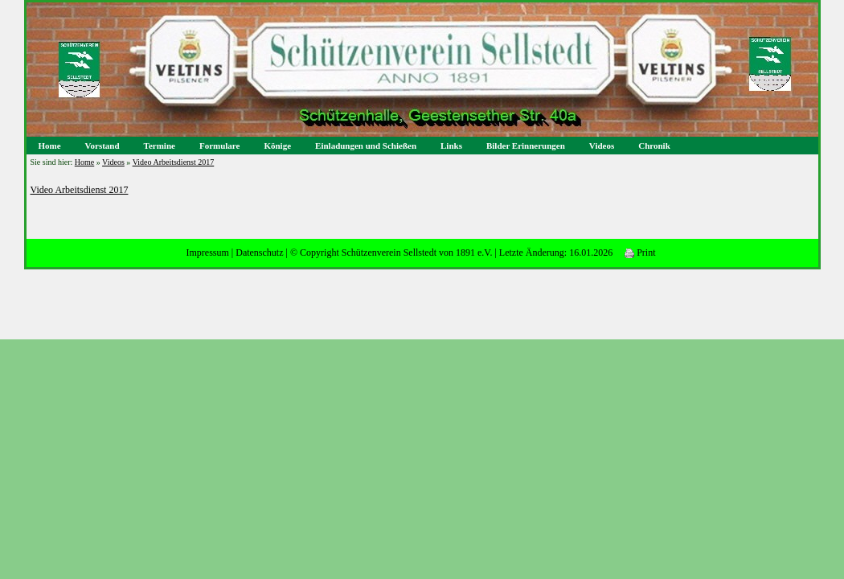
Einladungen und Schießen (365, 145)
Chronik (654, 145)
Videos (601, 145)
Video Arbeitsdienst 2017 (174, 162)
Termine (159, 145)
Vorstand (102, 145)
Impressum (207, 252)
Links (451, 145)
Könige (277, 145)
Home (50, 145)
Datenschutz (259, 252)
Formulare (219, 145)
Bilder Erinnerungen (525, 145)
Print (640, 252)
